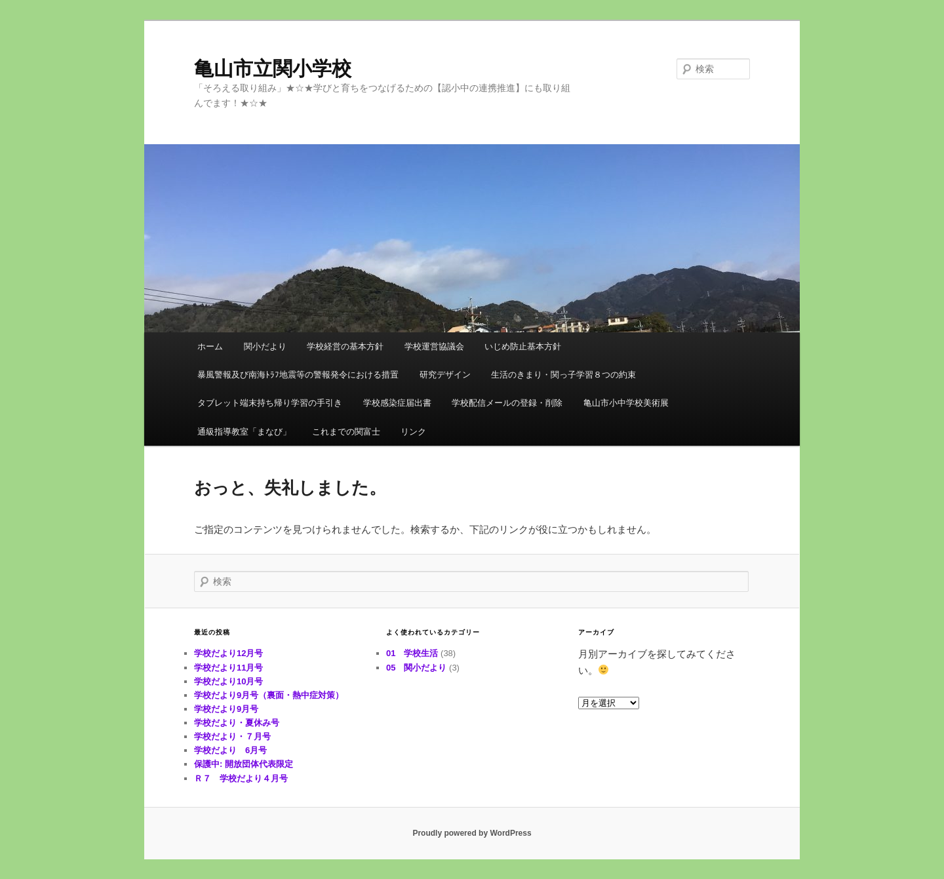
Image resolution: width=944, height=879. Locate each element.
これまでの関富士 (346, 432)
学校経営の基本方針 (345, 346)
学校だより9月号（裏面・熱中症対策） (269, 695)
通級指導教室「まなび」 (244, 432)
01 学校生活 (412, 653)
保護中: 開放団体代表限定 (243, 764)
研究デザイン (445, 375)
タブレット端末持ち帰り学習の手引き (269, 403)
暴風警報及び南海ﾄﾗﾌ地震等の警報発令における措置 (298, 375)
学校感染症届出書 (397, 403)
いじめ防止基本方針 (522, 346)
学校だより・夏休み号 (236, 723)
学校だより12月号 (228, 653)
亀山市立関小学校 (272, 68)
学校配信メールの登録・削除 (507, 403)
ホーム (210, 346)
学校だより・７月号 (232, 736)
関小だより (265, 346)
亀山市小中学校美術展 (626, 403)
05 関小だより (416, 668)
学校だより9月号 (226, 709)
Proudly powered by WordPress (471, 833)
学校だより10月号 (228, 681)
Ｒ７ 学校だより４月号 (241, 778)
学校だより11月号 (228, 668)
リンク (413, 432)
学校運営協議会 (434, 346)
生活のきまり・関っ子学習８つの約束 (563, 375)
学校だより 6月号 (230, 750)
